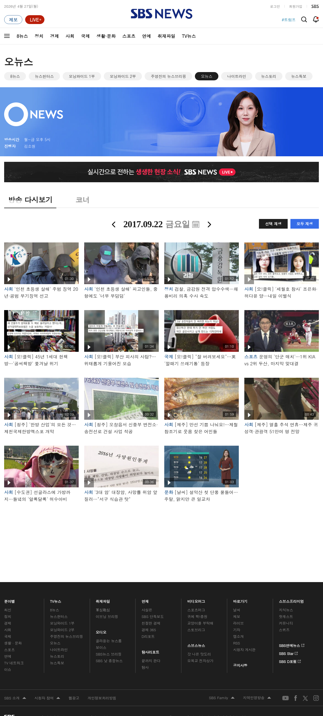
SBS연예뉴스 (292, 644)
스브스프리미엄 (291, 600)
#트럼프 (289, 19)
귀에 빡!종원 (197, 616)
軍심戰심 (103, 609)
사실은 (147, 609)
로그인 (275, 6)
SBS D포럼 (290, 660)
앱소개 (238, 636)
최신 (7, 609)
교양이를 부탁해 (200, 623)
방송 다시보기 (30, 200)
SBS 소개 (15, 698)
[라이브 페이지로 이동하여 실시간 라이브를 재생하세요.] (34, 19)
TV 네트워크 (14, 662)
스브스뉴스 (196, 644)
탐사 (145, 667)
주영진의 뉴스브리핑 (168, 76)
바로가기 (240, 600)
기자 (236, 629)
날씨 (236, 609)
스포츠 (129, 36)
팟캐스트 (286, 616)
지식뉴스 (286, 609)
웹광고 (73, 698)
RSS (236, 643)
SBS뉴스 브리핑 (109, 654)
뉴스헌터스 (44, 76)
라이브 (238, 623)
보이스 (101, 647)
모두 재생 (304, 223)
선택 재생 (273, 223)
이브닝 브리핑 (107, 616)
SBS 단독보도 (153, 616)
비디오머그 (196, 600)
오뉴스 (206, 76)
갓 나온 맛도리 (199, 654)
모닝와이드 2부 (123, 76)
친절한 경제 (151, 623)
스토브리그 (196, 629)
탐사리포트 (150, 651)
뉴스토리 (268, 76)
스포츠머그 (196, 609)
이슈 (7, 669)
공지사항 (240, 665)
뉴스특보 (298, 76)
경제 (54, 36)
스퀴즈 (284, 629)
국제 (85, 36)
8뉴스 (22, 36)
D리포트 (148, 636)
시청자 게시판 (244, 649)
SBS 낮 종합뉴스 (109, 660)
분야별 (9, 600)
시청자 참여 (47, 698)
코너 (82, 200)
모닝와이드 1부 (82, 76)
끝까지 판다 (151, 660)
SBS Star (288, 652)
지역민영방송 (257, 698)
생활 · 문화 (13, 643)
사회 (69, 36)
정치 (39, 36)
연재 (145, 600)
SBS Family (222, 698)
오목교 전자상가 (200, 660)
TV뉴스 (189, 36)
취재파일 (166, 36)
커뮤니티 (286, 623)
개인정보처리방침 (102, 698)
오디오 (101, 631)
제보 (236, 616)
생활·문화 (105, 36)
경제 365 (149, 629)
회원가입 (295, 6)
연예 (146, 36)
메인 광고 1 (161, 535)
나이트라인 (236, 76)
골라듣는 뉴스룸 (109, 640)
